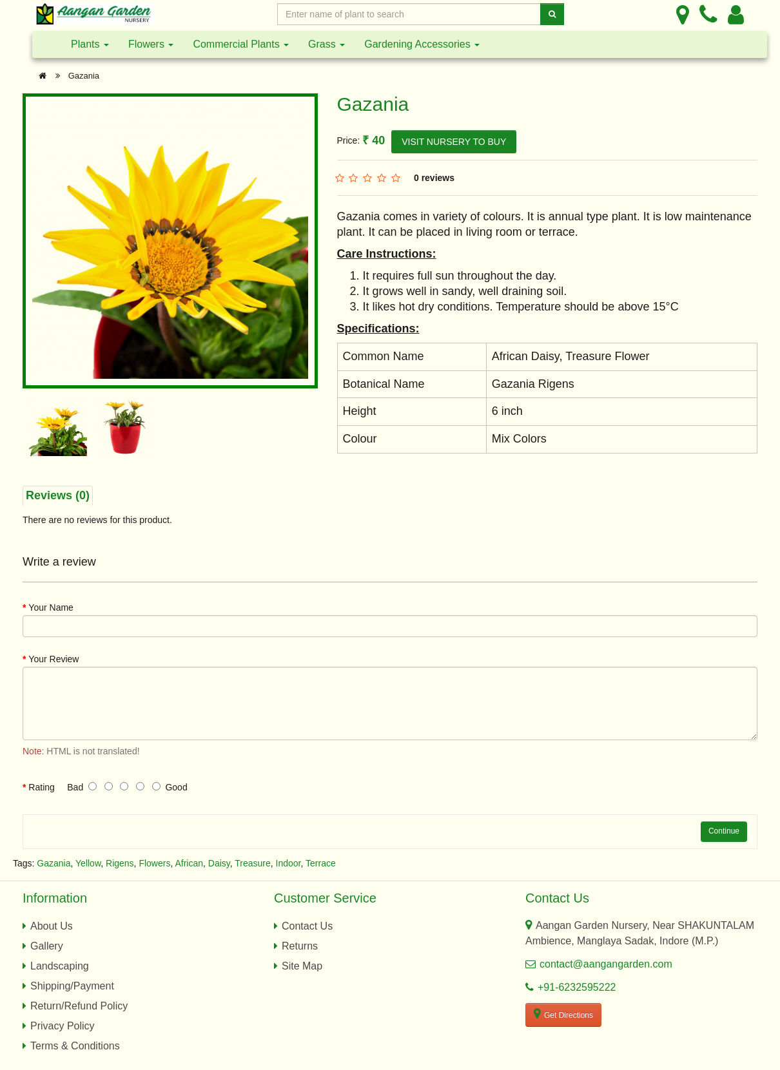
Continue (723, 831)
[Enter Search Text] (409, 14)
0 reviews (434, 178)
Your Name (50, 607)
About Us (51, 926)
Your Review (53, 659)
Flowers (150, 44)
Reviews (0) (58, 495)
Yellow (88, 863)
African (189, 863)
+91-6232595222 (577, 987)
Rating (41, 787)
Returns (300, 946)
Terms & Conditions (75, 1045)
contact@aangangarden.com (606, 964)
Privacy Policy (62, 1025)
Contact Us (307, 926)
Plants (90, 44)
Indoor (288, 863)
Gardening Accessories (422, 44)
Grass (326, 44)
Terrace (321, 863)
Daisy (219, 863)
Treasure (253, 863)
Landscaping (59, 965)
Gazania (83, 76)
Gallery (46, 946)
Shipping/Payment (72, 985)
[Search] (552, 14)
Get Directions (563, 1014)
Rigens (120, 863)
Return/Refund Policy (79, 1005)
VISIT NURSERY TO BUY (454, 142)
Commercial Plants (241, 44)
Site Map (302, 965)
